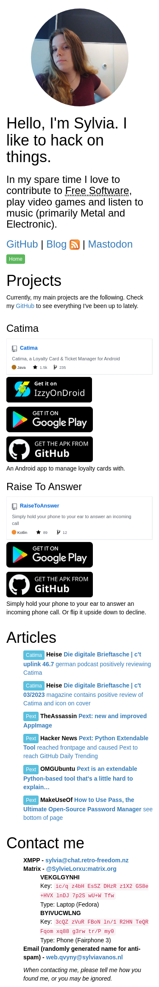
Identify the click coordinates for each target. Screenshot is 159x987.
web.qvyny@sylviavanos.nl (84, 957)
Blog (56, 244)
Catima (34, 655)
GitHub (22, 244)
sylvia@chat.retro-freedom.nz (87, 860)
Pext (31, 716)
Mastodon (110, 244)
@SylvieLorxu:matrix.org (81, 868)
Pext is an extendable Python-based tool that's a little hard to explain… (80, 777)
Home (15, 259)
